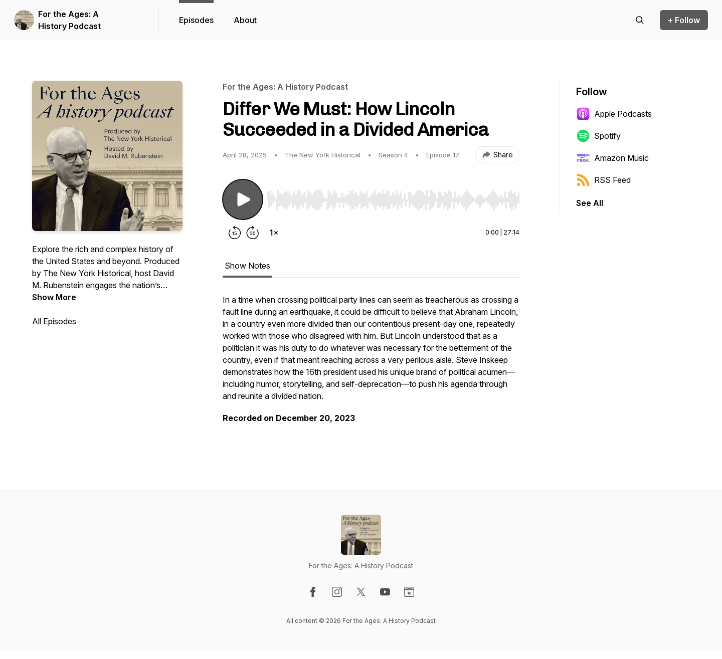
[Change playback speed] (274, 233)
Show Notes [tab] (247, 266)
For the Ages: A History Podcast (69, 20)
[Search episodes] (640, 20)
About (245, 20)
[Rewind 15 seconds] (235, 233)
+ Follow (684, 20)
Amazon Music (612, 158)
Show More (54, 297)
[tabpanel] (371, 364)
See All (589, 203)
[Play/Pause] (243, 199)
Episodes (196, 20)
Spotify (598, 136)
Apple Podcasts (614, 114)
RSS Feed (603, 180)
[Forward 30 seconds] (253, 233)
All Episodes (54, 321)
